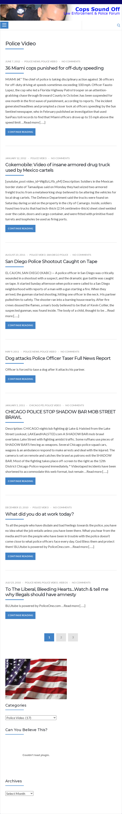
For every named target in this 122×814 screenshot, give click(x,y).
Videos (63, 582)
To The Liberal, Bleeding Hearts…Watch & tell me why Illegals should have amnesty (56, 592)
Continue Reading (20, 131)
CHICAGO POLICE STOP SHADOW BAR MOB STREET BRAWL (60, 414)
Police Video (49, 61)
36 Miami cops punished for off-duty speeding (54, 68)
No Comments (71, 61)
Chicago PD (36, 405)
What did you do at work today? (39, 514)
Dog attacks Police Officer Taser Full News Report (58, 358)
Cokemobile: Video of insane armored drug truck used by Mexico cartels (57, 167)
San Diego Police (57, 254)
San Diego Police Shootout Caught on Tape (51, 261)
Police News (32, 61)
